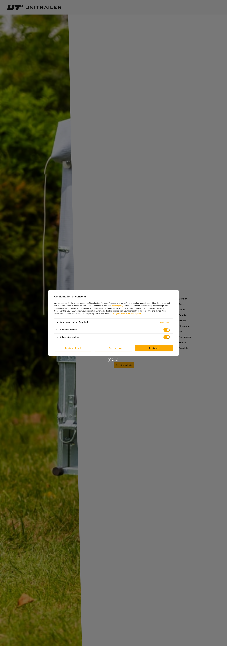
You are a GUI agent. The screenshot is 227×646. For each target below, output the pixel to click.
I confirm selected (73, 348)
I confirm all (154, 348)
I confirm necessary (113, 348)
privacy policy (117, 306)
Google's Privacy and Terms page (127, 313)
